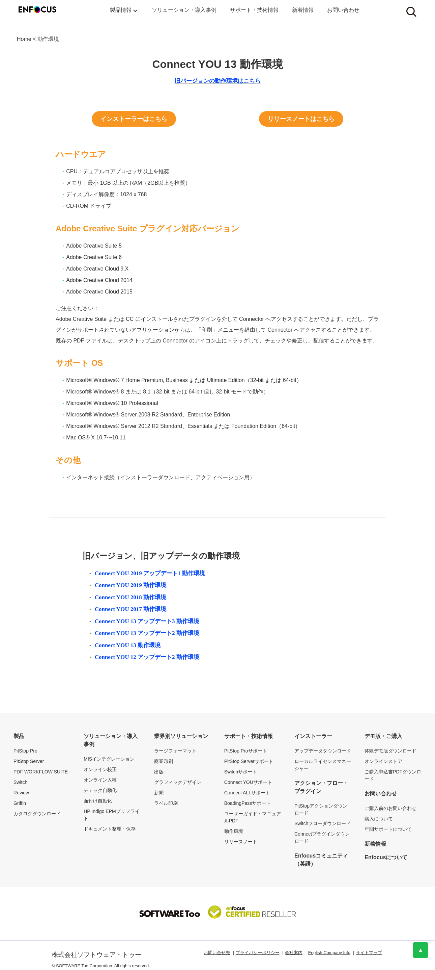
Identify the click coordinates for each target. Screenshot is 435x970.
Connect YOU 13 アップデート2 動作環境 (147, 633)
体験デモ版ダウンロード (390, 751)
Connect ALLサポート (247, 792)
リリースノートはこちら (301, 119)
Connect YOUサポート (248, 782)
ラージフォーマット (175, 751)
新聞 (159, 792)
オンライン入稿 (100, 780)
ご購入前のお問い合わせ (390, 808)
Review (21, 792)
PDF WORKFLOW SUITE (40, 771)
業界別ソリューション (181, 736)
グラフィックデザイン (177, 782)
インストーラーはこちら (133, 119)
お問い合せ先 (217, 952)
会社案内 (293, 952)
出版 (159, 771)
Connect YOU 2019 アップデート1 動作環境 (150, 573)
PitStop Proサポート (245, 751)
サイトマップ (369, 952)
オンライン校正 (100, 769)
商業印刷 (163, 761)
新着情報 (303, 10)
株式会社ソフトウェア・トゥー (96, 954)
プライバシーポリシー (258, 952)
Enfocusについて (386, 857)
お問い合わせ (343, 10)
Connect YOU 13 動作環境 (128, 645)
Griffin (19, 803)
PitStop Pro (25, 751)
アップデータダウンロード (322, 751)
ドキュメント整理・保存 (110, 829)
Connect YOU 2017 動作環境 (130, 609)
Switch (20, 782)
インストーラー (313, 736)
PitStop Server (28, 761)
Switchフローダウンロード (322, 823)
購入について (379, 818)
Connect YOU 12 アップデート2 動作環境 (147, 657)
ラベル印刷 (166, 803)
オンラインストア (383, 761)
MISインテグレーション (109, 759)
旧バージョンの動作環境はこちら (218, 81)
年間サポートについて (388, 829)
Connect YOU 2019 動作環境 (130, 585)
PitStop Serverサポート (248, 761)
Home (24, 39)
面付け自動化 (98, 800)
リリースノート (240, 841)
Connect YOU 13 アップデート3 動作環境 (147, 621)
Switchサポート (240, 771)
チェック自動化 (100, 790)
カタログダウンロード (37, 813)
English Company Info (329, 952)
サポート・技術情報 (254, 10)
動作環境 (48, 39)
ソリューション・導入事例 (184, 10)
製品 (18, 736)
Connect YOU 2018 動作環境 (130, 597)
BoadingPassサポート (247, 803)
